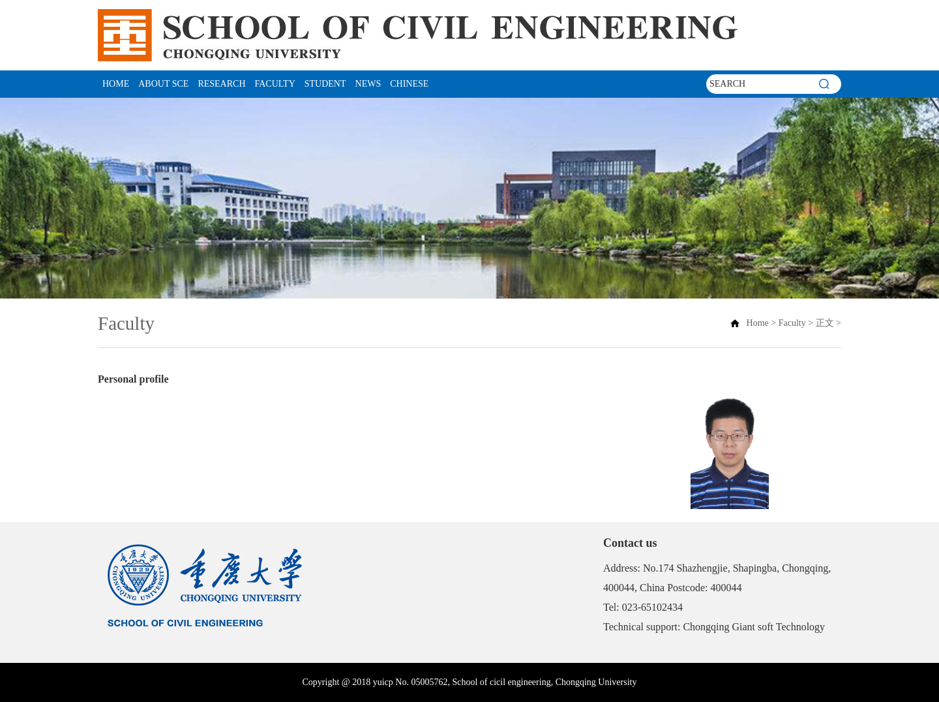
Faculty (275, 84)
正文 (825, 323)
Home (115, 84)
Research (221, 84)
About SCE (163, 84)
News (368, 84)
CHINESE (409, 84)
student (325, 84)
